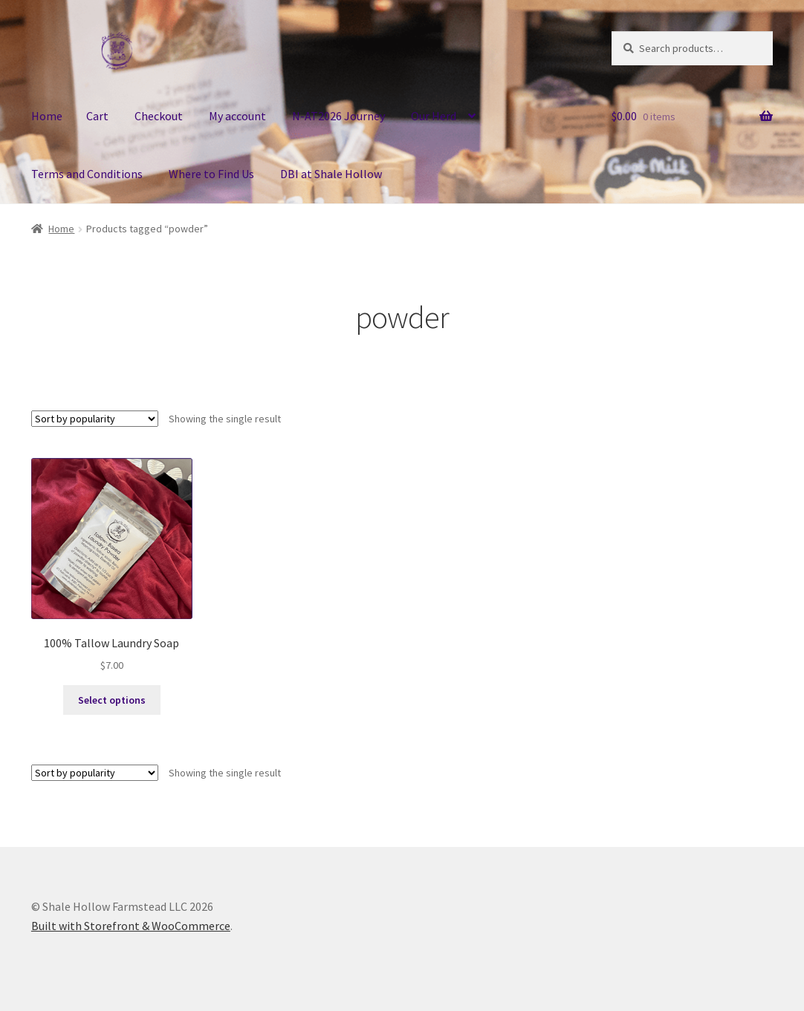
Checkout (158, 115)
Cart (97, 115)
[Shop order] (94, 418)
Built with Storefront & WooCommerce (130, 925)
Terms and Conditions (87, 173)
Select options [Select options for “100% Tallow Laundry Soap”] (112, 700)
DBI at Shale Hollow (331, 173)
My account (237, 115)
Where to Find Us (211, 173)
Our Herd (433, 115)
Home (46, 115)
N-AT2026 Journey (338, 115)
